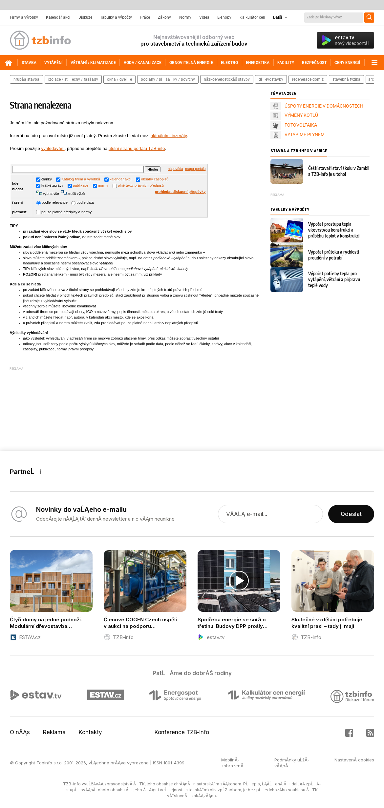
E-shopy (224, 17)
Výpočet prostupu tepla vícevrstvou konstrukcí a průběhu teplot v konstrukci (333, 229)
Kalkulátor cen (252, 17)
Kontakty (90, 732)
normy (103, 185)
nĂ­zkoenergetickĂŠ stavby (227, 79)
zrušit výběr (76, 194)
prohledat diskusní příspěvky (180, 192)
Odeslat (351, 514)
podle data (82, 202)
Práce (145, 17)
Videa (204, 17)
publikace (80, 185)
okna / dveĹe (119, 79)
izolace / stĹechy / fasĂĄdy (73, 79)
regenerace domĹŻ (308, 79)
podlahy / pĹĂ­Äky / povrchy (168, 79)
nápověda (175, 169)
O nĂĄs (20, 732)
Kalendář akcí (58, 17)
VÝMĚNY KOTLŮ (301, 115)
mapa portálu (195, 169)
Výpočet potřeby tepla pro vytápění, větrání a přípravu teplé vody (334, 279)
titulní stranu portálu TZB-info (137, 148)
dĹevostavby (271, 79)
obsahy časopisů (154, 179)
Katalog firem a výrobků (80, 179)
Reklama (54, 732)
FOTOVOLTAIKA (301, 125)
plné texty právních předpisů (141, 185)
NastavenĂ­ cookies (354, 759)
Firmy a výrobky (24, 17)
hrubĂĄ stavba (26, 79)
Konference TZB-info (182, 732)
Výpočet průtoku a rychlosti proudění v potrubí (333, 254)
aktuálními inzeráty (169, 135)
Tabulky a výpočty (116, 17)
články (44, 179)
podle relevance (52, 202)
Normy (185, 17)
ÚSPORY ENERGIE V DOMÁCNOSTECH (324, 106)
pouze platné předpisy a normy (64, 212)
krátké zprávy (49, 185)
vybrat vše (50, 194)
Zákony (164, 17)
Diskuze (85, 17)
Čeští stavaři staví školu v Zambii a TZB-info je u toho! (338, 171)
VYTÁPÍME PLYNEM (305, 134)
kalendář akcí (121, 179)
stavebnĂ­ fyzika (346, 79)
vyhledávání (53, 148)
